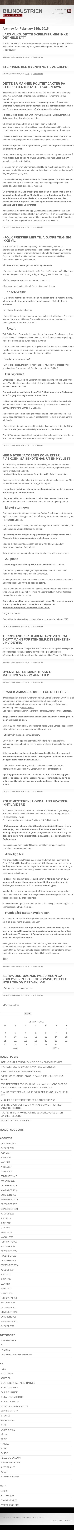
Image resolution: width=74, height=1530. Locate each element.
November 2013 (9, 1312)
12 (36, 1037)
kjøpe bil (6, 1378)
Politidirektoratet (52, 820)
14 (56, 1037)
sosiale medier (55, 489)
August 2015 (7, 1214)
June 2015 (6, 1223)
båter (4, 1434)
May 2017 (5, 1162)
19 (36, 1040)
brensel (5, 1416)
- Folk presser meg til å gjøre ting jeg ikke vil (37, 239)
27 (46, 1044)
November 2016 (9, 1190)
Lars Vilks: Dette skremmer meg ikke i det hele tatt (36, 36)
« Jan (15, 1048)
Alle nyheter (8, 1340)
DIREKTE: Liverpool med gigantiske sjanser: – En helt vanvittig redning (31, 1106)
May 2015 (5, 1228)
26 (36, 1044)
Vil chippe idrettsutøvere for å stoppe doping (28, 1100)
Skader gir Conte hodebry (16, 1121)
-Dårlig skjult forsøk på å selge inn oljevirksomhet (31, 1062)
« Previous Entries (11, 1005)
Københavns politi (22, 106)
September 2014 (9, 1265)
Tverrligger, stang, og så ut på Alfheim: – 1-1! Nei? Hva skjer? (32, 1078)
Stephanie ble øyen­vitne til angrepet (36, 66)
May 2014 (5, 1284)
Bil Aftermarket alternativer (18, 1383)
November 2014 (9, 1256)
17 (15, 1040)
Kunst (4, 1472)
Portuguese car (10, 1463)
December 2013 (9, 1307)
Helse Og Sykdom (11, 1458)
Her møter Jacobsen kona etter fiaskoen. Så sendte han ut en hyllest (36, 457)
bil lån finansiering (12, 1397)
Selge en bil (8, 1420)
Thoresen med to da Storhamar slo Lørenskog (28, 1067)
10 (15, 1037)
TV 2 (67, 274)
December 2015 (9, 1204)
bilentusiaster (9, 1388)
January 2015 (8, 1246)
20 (46, 1040)
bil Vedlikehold (10, 1402)
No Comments (38, 57)
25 (25, 1044)
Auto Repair (7, 1374)
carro (4, 1453)
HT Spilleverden (10, 1477)
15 (66, 1037)
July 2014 (6, 1274)
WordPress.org (10, 1505)
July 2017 (6, 1153)
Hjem (3, 1369)
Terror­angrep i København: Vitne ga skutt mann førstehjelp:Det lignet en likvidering (37, 639)
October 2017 (8, 1143)
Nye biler (6, 1350)
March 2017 (7, 1171)
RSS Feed (54, 13)
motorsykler (8, 1430)
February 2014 (9, 1298)
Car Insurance (9, 1392)
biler (4, 1425)
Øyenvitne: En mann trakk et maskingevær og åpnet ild (28, 673)
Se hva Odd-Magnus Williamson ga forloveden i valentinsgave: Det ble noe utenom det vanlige (35, 979)
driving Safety (9, 1411)
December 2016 (9, 1186)
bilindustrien (22, 11)
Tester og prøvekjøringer (16, 1354)
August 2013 (7, 1326)
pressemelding (21, 778)
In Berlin (54, 1520)
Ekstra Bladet (27, 708)
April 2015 (6, 1232)
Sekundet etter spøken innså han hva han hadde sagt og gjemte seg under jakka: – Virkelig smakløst (34, 1086)
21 (56, 1040)
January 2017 (8, 1181)
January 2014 (8, 1303)
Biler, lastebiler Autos (14, 1406)
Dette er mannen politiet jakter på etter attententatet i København (34, 85)
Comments (62, 13)
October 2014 (8, 1261)
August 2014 (7, 1270)
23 (5, 1044)
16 (5, 1040)
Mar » (56, 1048)
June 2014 (6, 1279)
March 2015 (7, 1237)
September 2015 (9, 1209)
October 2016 (8, 1195)
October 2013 (8, 1317)
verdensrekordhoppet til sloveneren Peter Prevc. (26, 608)
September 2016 (9, 1200)
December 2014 (9, 1251)
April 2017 (6, 1167)
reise (4, 1439)
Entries (7, 1496)
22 (66, 1040)
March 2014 (7, 1293)
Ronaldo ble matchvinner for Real (21, 1071)
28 (56, 1044)
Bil (28, 57)
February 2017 (9, 1176)
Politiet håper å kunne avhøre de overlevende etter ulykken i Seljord (32, 1114)
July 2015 (6, 1218)
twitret (8, 729)
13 (46, 1037)
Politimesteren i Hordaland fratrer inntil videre (35, 802)
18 (25, 1040)
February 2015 (9, 1242)
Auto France (8, 1467)
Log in (4, 1491)
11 (25, 1037)
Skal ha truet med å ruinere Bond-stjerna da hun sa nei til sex (35, 1094)
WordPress (39, 1517)
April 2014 (6, 1289)
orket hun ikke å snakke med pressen (23, 256)
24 (15, 1044)
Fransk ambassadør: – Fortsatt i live (36, 692)
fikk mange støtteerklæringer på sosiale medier (31, 435)
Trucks (5, 1444)
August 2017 (7, 1148)
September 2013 (9, 1321)
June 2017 (6, 1157)
